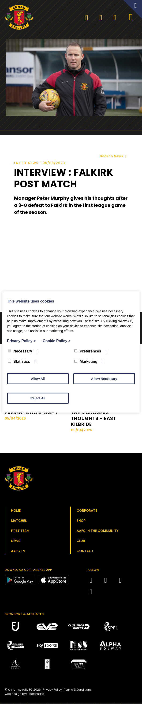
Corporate (87, 512)
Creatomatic (35, 695)
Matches (19, 522)
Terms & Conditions (78, 691)
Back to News (114, 157)
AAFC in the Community (97, 532)
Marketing (85, 361)
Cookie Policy (57, 341)
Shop (81, 522)
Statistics (19, 361)
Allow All (38, 379)
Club (81, 542)
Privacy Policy (52, 691)
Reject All (37, 398)
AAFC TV (18, 552)
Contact (85, 552)
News (15, 542)
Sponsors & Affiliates (24, 615)
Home (16, 512)
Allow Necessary (104, 379)
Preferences (87, 351)
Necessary (20, 351)
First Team (20, 532)
